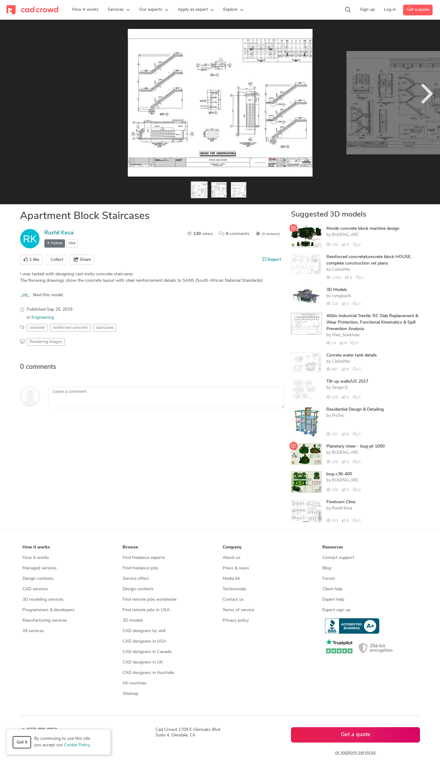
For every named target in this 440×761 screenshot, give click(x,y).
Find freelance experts (144, 558)
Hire (72, 243)
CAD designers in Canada (147, 652)
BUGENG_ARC (345, 235)
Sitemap (130, 693)
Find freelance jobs (141, 568)
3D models (133, 620)
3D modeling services (42, 599)
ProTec (338, 416)
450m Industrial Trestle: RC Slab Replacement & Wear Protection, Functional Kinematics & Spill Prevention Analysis (372, 322)
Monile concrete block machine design (362, 228)
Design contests (38, 578)
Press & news (236, 568)
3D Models (336, 290)
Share (82, 259)
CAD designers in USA (144, 641)
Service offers (136, 578)
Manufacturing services (44, 620)
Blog (326, 568)
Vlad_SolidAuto (346, 335)
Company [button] (232, 547)
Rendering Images (46, 342)
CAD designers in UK (143, 662)
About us (231, 558)
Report (272, 259)
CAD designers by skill (144, 631)
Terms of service (238, 610)
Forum (328, 578)
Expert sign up (336, 610)
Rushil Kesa (59, 233)
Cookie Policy (76, 745)
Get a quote (418, 9)
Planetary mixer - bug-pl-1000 (355, 446)
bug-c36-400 (339, 474)
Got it (22, 742)
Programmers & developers (48, 610)
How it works (35, 558)
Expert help (333, 599)
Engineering (42, 317)
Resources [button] (332, 547)
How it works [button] (36, 547)
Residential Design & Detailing (355, 409)
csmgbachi (341, 296)
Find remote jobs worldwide (149, 599)
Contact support (338, 558)
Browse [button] (130, 547)
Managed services (39, 568)
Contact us (233, 599)
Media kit (231, 578)
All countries (135, 683)
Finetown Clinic (341, 502)
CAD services (35, 589)
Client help (332, 589)
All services (33, 631)
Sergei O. (340, 388)
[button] (119, 10)
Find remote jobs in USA (146, 610)
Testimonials (234, 589)
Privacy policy (236, 620)
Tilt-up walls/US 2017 (347, 381)
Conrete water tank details (351, 355)
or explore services (355, 752)
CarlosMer (341, 270)
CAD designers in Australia (148, 673)
